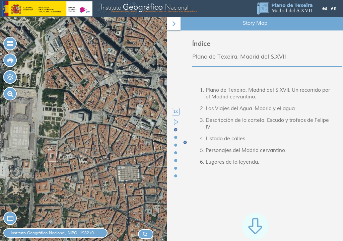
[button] (10, 60)
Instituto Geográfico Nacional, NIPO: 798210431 (54, 233)
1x (176, 111)
